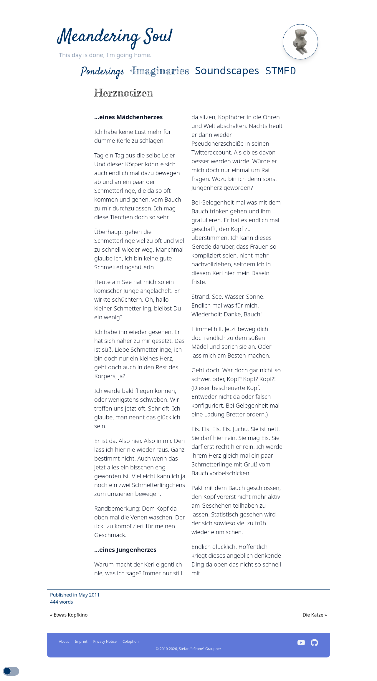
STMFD (280, 70)
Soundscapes (227, 70)
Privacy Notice (105, 641)
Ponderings (102, 71)
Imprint (81, 641)
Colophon (131, 641)
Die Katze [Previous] (314, 615)
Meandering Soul (115, 37)
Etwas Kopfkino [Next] (69, 615)
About (64, 641)
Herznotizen (123, 93)
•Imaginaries (159, 70)
